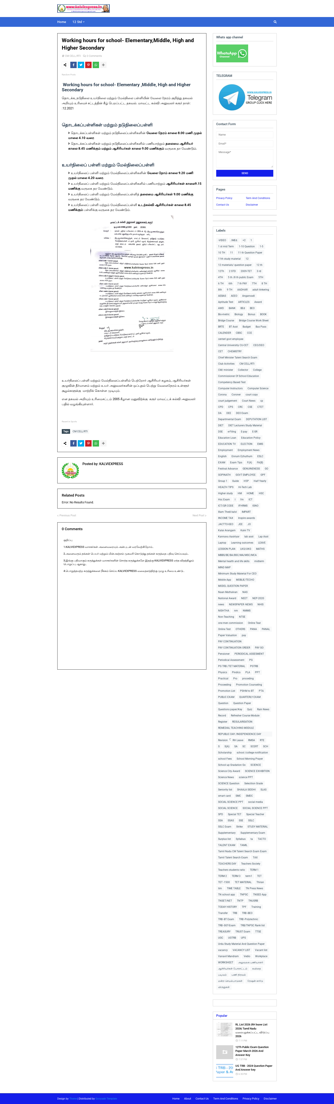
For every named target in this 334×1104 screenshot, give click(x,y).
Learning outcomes (242, 542)
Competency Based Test (232, 382)
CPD (220, 406)
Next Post (198, 514)
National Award (227, 598)
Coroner (236, 394)
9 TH (229, 289)
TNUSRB (253, 900)
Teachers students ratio (231, 869)
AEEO (234, 295)
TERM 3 (236, 876)
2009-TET (246, 271)
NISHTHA (223, 610)
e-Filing (232, 431)
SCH (265, 746)
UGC (220, 937)
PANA (253, 629)
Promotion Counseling (249, 684)
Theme (73, 1098)
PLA (247, 672)
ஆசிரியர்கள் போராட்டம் (232, 968)
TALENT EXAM (226, 845)
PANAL (266, 629)
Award (258, 302)
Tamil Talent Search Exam (233, 857)
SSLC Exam (224, 826)
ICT (250, 499)
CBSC (239, 332)
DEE (228, 413)
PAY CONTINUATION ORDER (234, 647)
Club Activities (226, 363)
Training (256, 906)
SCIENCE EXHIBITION (257, 771)
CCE (249, 332)
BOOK (263, 314)
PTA (261, 690)
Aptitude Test (225, 302)
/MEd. (234, 240)
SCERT (254, 746)
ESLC (260, 456)
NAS (245, 592)
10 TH (221, 252)
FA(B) (260, 462)
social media (255, 801)
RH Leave (238, 740)
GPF (263, 474)
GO (266, 468)
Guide (235, 481)
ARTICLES (243, 302)
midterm (259, 561)
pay (244, 635)
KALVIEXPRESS (110, 463)
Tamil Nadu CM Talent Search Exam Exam (242, 851)
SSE (241, 820)
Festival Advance (228, 468)
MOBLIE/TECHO (245, 579)
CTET (260, 406)
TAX (255, 857)
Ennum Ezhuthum (242, 456)
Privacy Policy (224, 198)
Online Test (224, 629)
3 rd (259, 271)
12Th (221, 271)
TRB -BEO (247, 913)
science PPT (246, 777)
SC (244, 746)
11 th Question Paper (250, 252)
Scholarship (225, 752)
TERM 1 (254, 869)
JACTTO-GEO (225, 524)
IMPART (246, 511)
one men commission (230, 622)
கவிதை (256, 968)
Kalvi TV (245, 530)
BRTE (221, 326)
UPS (243, 937)
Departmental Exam (229, 419)
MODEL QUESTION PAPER (233, 585)
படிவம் (222, 974)
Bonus (251, 314)
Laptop (222, 542)
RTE (262, 740)
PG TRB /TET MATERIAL (231, 666)
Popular (221, 1016)
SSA (220, 820)
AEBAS (222, 295)
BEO (252, 308)
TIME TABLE (234, 888)
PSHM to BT (247, 690)
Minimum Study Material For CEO (237, 573)
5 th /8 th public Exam (240, 277)
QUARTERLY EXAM (250, 697)
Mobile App (224, 579)
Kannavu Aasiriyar (228, 536)
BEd (242, 308)
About (187, 1098)
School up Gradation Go (232, 764)
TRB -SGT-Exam (227, 925)
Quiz (249, 709)
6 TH (221, 283)
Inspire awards (246, 518)
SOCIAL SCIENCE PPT (230, 801)
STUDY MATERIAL (258, 826)
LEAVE (262, 542)
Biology (239, 314)
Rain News (263, 709)
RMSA (251, 740)
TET (259, 876)
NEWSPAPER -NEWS (241, 604)
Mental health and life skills (233, 561)
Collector (243, 369)
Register (222, 721)
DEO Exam (242, 413)
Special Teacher (255, 814)
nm (236, 610)
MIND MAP (224, 567)
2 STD (232, 271)
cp (261, 400)
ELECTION (246, 443)
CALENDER (224, 332)
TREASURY (224, 931)
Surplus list (224, 839)
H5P (246, 481)
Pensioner (224, 653)
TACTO (262, 839)
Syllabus (241, 839)
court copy (252, 394)
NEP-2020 (258, 598)
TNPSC (244, 894)
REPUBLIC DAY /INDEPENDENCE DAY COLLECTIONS (239, 735)
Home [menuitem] (61, 22)
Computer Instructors (230, 388)
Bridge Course (226, 320)
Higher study (225, 493)
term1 (248, 876)
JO (249, 524)
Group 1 (222, 481)
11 (231, 252)
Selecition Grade (253, 783)
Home (176, 1098)
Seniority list (225, 789)
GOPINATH (224, 474)
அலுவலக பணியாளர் (250, 962)
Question (223, 703)
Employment (225, 450)
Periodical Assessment (231, 660)
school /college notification (252, 752)
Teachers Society (250, 863)
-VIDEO (222, 240)
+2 (244, 240)
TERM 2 (222, 876)
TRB (235, 913)
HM (240, 493)
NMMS (246, 610)
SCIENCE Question (228, 783)
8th (220, 289)
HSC (261, 493)
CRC (240, 406)
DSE (220, 431)
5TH (260, 277)
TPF (244, 906)
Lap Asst (263, 536)
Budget (247, 326)
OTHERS (240, 629)
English (222, 456)
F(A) (249, 462)
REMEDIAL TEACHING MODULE (236, 727)
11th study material (229, 258)
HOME (250, 493)
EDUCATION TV (227, 443)
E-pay (244, 431)
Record (222, 715)
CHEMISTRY (235, 351)
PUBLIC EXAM (226, 697)
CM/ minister (225, 369)
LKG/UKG (245, 548)
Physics (222, 672)
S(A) (227, 746)
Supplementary (227, 832)
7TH (254, 283)
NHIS (260, 604)
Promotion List (226, 690)
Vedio (247, 956)
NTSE (242, 616)
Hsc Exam (224, 499)
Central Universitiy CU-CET (233, 345)
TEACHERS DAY (227, 863)
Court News (248, 400)
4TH (220, 277)
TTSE (258, 931)
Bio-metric (224, 314)
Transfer (223, 913)
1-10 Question (247, 246)
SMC (238, 795)
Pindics (236, 672)
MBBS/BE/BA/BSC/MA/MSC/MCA (237, 555)
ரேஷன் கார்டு (255, 980)
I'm (242, 499)
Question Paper (242, 703)
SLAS (263, 789)
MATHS (260, 548)
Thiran (260, 882)
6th (230, 283)
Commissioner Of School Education (238, 376)
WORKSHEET (225, 962)
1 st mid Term (226, 246)
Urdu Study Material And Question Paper (241, 943)
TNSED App (259, 894)
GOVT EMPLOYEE (246, 474)
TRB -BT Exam (226, 919)
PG (251, 660)
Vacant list (261, 950)
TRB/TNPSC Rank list (252, 925)
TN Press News (254, 888)
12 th (259, 264)
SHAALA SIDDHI (246, 789)
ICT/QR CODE (225, 505)
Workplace (261, 956)
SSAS (231, 820)
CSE (250, 406)
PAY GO (259, 647)
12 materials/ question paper (235, 264)
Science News (226, 777)
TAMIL (243, 845)
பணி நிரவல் (239, 974)
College (257, 369)
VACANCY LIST (241, 950)
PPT (257, 672)
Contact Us (222, 204)
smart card (224, 795)
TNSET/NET (225, 900)
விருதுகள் (224, 987)
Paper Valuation (227, 635)
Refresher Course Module (245, 715)
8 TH (264, 283)
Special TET (234, 814)
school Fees (225, 758)
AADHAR (242, 289)
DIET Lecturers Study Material (245, 425)
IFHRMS (243, 505)
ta (251, 839)
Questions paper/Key (230, 709)
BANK (232, 308)
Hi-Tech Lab (245, 487)
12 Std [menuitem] (77, 22)
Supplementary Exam (252, 832)
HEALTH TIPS (225, 487)
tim (220, 888)
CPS (230, 406)
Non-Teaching (226, 616)
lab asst (248, 536)
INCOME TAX (225, 518)
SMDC (249, 795)
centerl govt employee (230, 339)
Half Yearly (260, 481)
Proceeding (224, 684)
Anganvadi (248, 295)
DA (220, 413)
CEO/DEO (258, 345)
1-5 (261, 246)
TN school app (226, 894)
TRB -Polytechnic (248, 919)
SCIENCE (255, 764)
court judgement (227, 400)
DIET (220, 425)
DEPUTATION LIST (256, 419)
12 (247, 258)
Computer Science (258, 388)
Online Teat (254, 622)
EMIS (260, 443)
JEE (240, 524)
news (221, 604)
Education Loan (227, 437)
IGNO (255, 505)
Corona (222, 394)
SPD (220, 814)
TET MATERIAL (243, 882)
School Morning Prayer (250, 758)
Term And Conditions (258, 198)
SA (236, 746)
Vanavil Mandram (228, 956)
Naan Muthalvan (228, 592)
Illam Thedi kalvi (227, 511)
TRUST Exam (242, 931)
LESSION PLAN (226, 548)
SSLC (251, 820)
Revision (223, 740)
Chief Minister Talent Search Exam (237, 357)
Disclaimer (252, 204)
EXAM (221, 462)
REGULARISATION (242, 721)
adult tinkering (260, 289)
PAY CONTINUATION (230, 641)
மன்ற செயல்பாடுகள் (230, 980)
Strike (239, 826)
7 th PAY (242, 283)
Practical (223, 678)
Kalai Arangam (227, 530)
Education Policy (251, 437)
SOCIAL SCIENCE (228, 808)
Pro (235, 678)
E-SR (254, 431)
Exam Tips (236, 462)
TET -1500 (224, 882)
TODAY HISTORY (227, 906)
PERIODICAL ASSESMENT (249, 653)
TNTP (240, 900)
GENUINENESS (251, 468)
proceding (248, 678)
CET (220, 351)
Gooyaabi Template (106, 1098)
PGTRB (254, 666)
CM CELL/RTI (73, 55)
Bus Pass (261, 326)
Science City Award (229, 771)
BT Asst (233, 326)
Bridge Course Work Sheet (254, 320)
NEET (244, 598)
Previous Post (67, 514)
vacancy (223, 950)
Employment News (248, 450)
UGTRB (232, 937)
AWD (221, 308)
